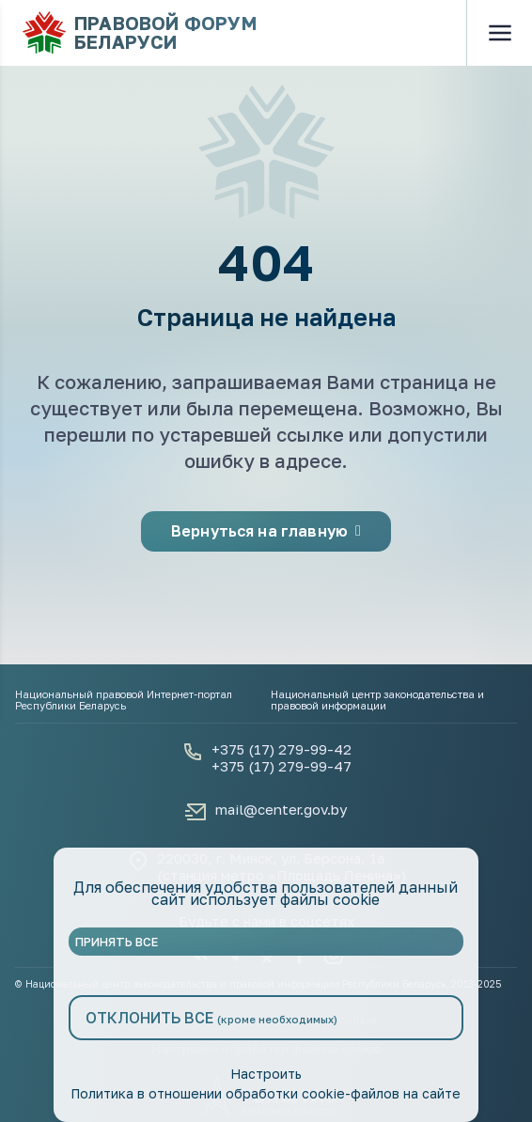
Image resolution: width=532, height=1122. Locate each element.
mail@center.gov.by (281, 809)
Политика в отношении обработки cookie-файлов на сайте (265, 1093)
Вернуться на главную (266, 531)
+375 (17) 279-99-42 (281, 748)
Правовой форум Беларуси (140, 33)
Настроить (266, 1074)
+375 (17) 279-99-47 (281, 765)
